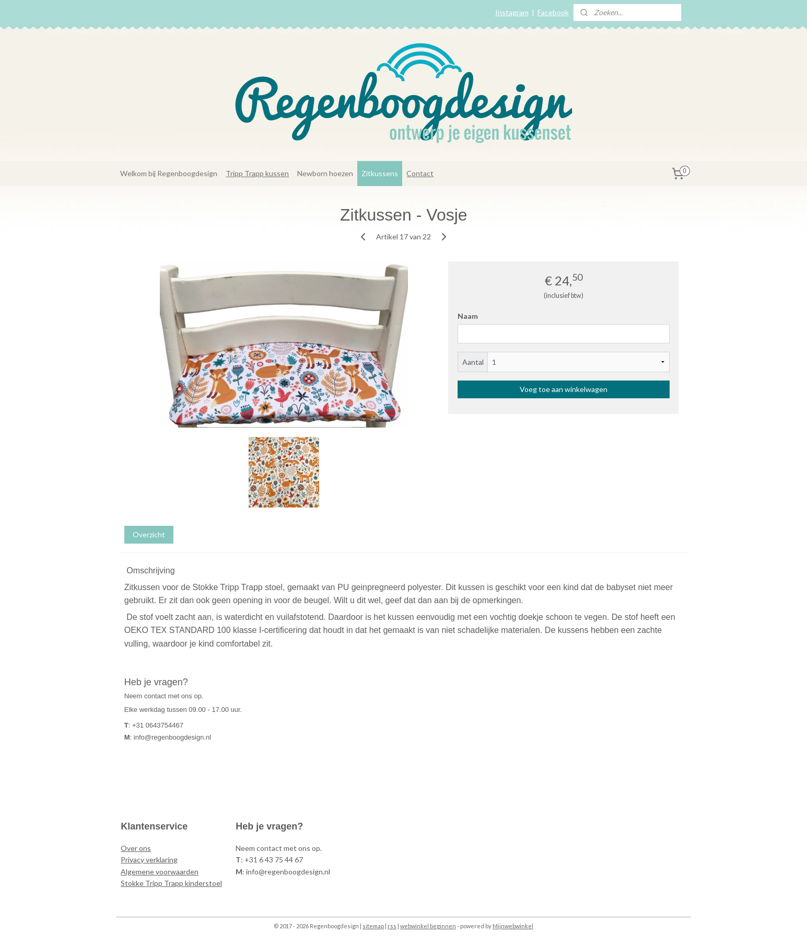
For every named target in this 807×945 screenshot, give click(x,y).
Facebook (553, 12)
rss (392, 926)
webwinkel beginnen (428, 926)
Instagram (512, 12)
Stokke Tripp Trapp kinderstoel (171, 883)
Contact (420, 173)
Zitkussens (379, 173)
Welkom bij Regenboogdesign (168, 173)
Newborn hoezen (325, 173)
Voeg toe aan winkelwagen (563, 389)
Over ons (136, 848)
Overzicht (148, 534)
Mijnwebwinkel (513, 926)
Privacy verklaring (149, 859)
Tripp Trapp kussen (257, 173)
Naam (467, 316)
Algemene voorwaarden (159, 871)
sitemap (373, 926)
